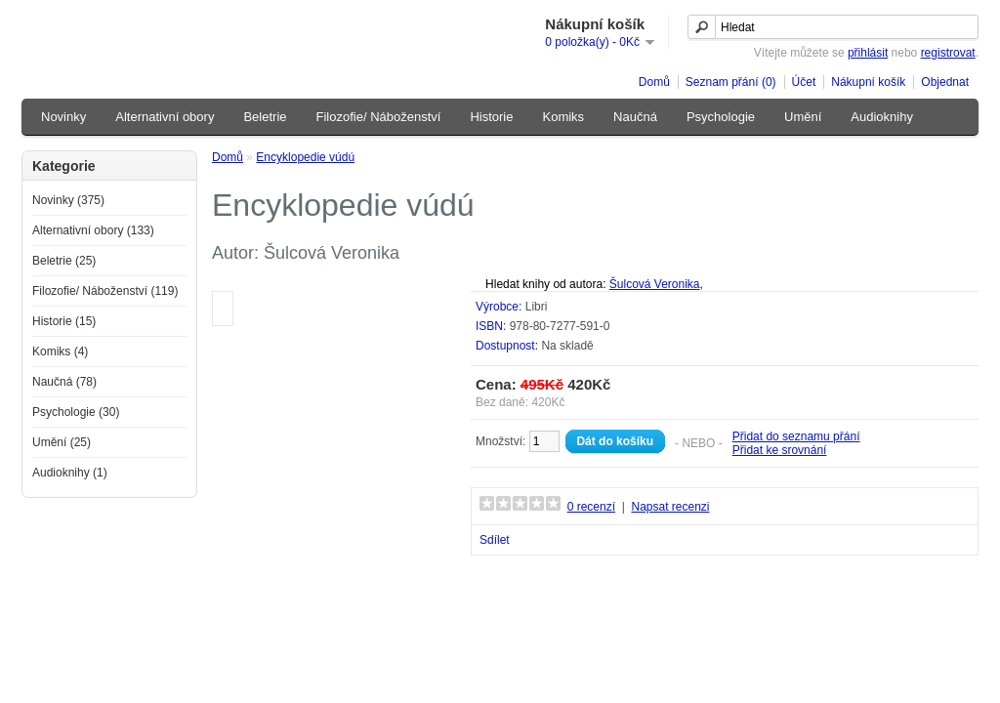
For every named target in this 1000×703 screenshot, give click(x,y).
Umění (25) (61, 442)
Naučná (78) (64, 382)
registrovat (948, 53)
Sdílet (494, 540)
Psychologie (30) (75, 412)
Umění (802, 116)
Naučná (635, 116)
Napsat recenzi (670, 507)
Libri (536, 306)
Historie (491, 116)
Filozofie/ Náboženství (378, 116)
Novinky (63, 116)
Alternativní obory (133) (93, 230)
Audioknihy (882, 116)
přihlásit (868, 53)
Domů (654, 82)
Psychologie (721, 116)
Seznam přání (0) (731, 82)
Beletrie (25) (64, 261)
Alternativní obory (164, 116)
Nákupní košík (868, 82)
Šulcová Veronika (654, 284)
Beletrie (264, 116)
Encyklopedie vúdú (305, 157)
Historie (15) (64, 321)
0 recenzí (591, 507)
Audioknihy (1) (69, 472)
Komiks (563, 116)
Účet (804, 82)
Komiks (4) (60, 351)
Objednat (945, 82)
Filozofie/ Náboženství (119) (105, 291)
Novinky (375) (68, 200)
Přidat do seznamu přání (796, 436)
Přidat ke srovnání (779, 450)
